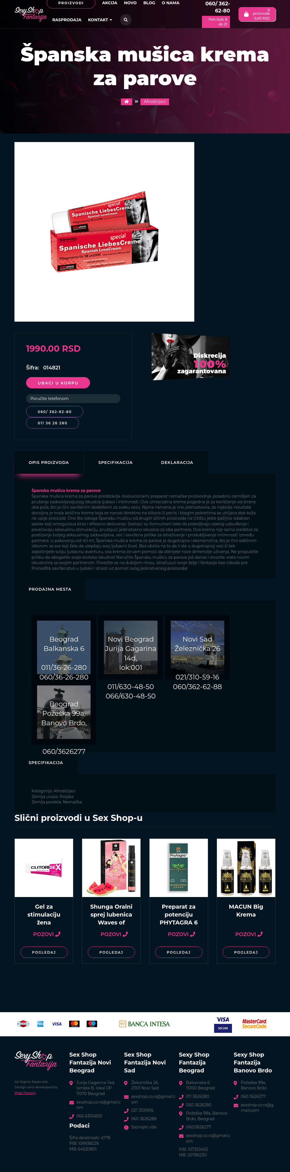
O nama (170, 2)
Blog (149, 2)
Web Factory (25, 1093)
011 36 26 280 (52, 423)
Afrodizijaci (155, 101)
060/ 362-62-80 (217, 7)
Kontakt (100, 19)
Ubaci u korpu (58, 383)
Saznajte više (144, 1127)
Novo (130, 2)
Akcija (109, 2)
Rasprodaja (67, 19)
